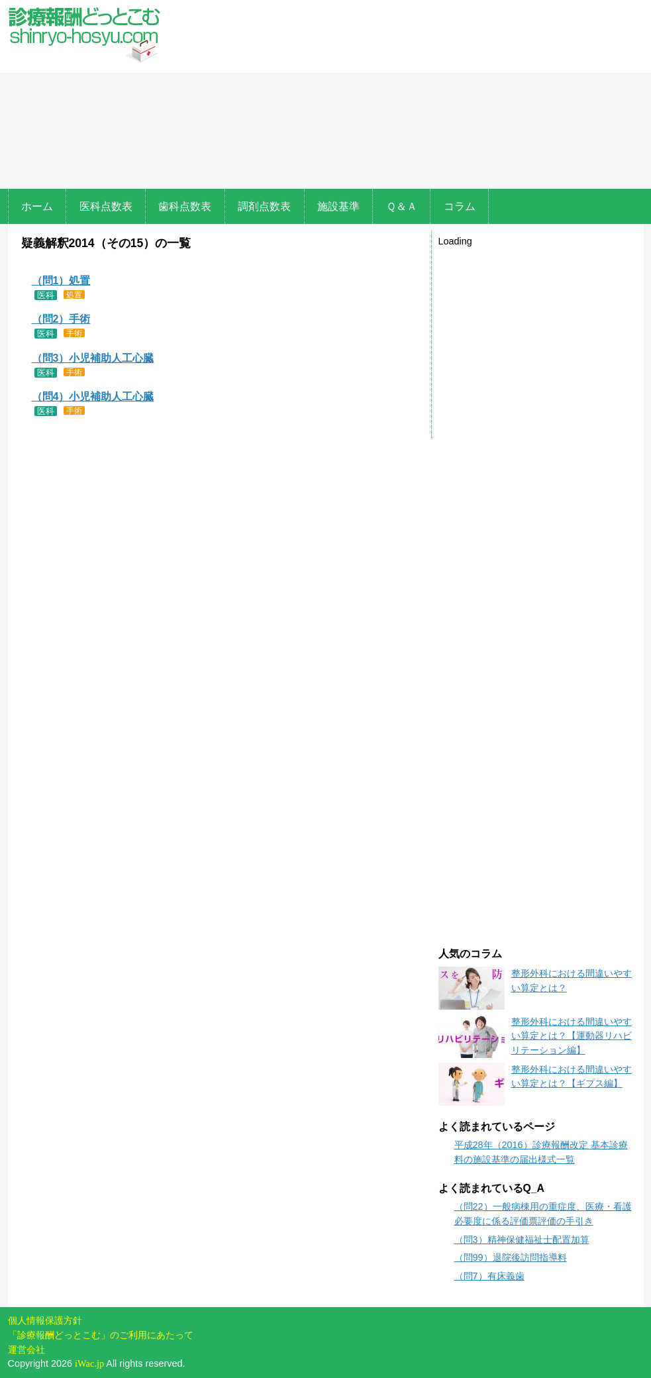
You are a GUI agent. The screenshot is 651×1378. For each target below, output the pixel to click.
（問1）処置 (61, 280)
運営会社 (26, 1349)
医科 (45, 295)
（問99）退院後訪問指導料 (510, 1257)
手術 (74, 333)
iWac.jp (89, 1363)
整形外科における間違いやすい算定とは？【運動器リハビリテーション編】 (571, 1035)
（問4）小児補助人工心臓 (93, 396)
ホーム (37, 206)
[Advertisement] (405, 96)
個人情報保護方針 (45, 1320)
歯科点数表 (184, 206)
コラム (460, 206)
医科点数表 (105, 206)
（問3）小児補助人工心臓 (93, 358)
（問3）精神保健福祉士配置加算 (521, 1239)
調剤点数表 (264, 206)
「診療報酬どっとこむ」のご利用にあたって (100, 1335)
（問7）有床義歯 (489, 1276)
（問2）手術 (61, 319)
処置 (74, 294)
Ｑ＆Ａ (401, 206)
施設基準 (338, 206)
